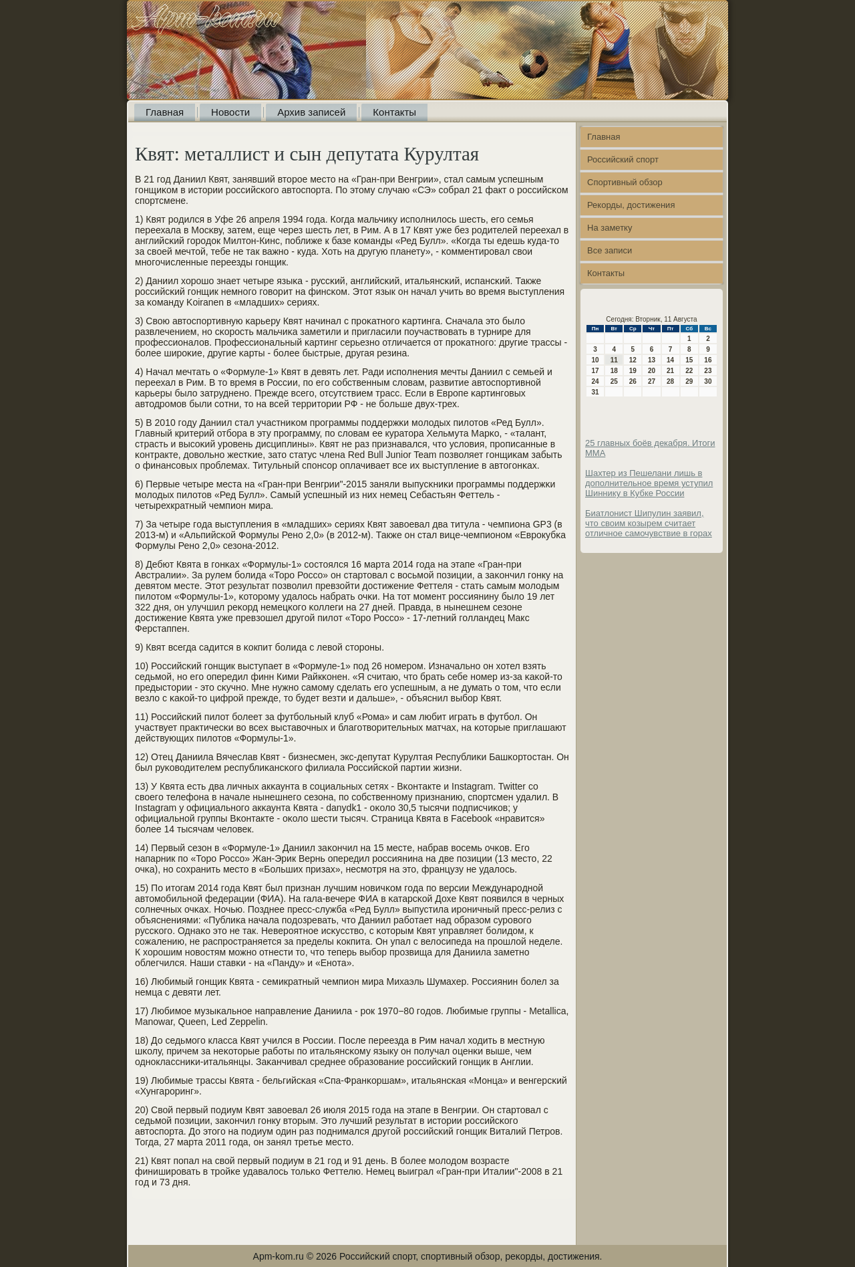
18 (614, 370)
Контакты (394, 112)
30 (707, 381)
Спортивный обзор (625, 182)
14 (670, 360)
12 (633, 360)
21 (670, 370)
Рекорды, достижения (631, 205)
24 (595, 381)
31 (595, 392)
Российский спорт (623, 159)
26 (633, 381)
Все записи (609, 250)
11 (614, 360)
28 (670, 381)
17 (595, 370)
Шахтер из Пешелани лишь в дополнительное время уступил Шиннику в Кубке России (649, 483)
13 (651, 360)
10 (595, 360)
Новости (230, 112)
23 (707, 370)
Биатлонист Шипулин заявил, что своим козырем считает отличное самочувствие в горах (648, 523)
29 (689, 381)
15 (689, 360)
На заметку (609, 228)
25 (614, 381)
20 (651, 370)
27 (651, 381)
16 (707, 360)
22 (689, 370)
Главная (165, 112)
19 (633, 370)
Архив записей (311, 112)
